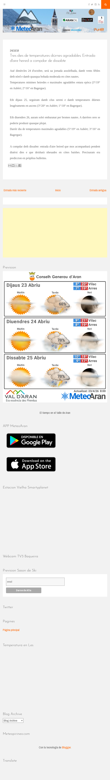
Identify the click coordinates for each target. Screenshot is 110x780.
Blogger (66, 747)
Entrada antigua (98, 190)
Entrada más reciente (15, 190)
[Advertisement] (55, 232)
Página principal (11, 630)
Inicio (58, 190)
